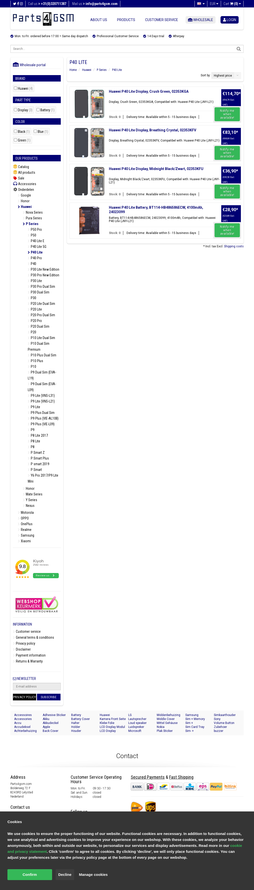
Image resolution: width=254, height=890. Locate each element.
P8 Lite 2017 (38, 435)
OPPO (23, 518)
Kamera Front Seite (113, 719)
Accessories (24, 184)
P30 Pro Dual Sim (41, 286)
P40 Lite (35, 252)
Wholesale (200, 20)
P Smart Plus (38, 458)
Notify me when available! (227, 114)
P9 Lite (34, 407)
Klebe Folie (107, 723)
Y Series (30, 500)
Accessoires (23, 715)
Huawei (25, 88)
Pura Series (32, 218)
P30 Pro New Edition (43, 275)
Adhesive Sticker (54, 715)
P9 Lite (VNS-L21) (41, 401)
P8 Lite (34, 441)
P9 (31, 430)
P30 (32, 298)
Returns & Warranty (28, 661)
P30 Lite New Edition (43, 269)
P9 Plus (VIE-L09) (41, 424)
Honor (24, 201)
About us (98, 20)
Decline (64, 874)
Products (126, 20)
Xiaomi (24, 541)
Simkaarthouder (225, 715)
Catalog (21, 167)
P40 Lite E (36, 241)
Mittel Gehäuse (167, 723)
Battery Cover (80, 719)
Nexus (28, 506)
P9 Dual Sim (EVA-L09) (42, 387)
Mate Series (32, 494)
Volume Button (224, 723)
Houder (76, 731)
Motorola (26, 513)
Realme (25, 530)
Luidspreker (136, 727)
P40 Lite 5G (37, 247)
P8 (31, 447)
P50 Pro (35, 229)
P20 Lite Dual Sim (41, 304)
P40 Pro (35, 258)
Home (73, 70)
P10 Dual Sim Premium (38, 346)
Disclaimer (22, 649)
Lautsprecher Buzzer (137, 719)
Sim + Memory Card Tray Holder (196, 719)
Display (25, 110)
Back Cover (50, 731)
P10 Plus (35, 361)
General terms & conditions (33, 637)
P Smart (35, 470)
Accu (17, 723)
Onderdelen (23, 190)
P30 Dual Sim (38, 292)
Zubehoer (220, 727)
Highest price (223, 75)
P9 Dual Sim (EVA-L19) (42, 375)
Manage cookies (93, 874)
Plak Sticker (165, 731)
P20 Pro (35, 321)
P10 (32, 367)
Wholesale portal (29, 65)
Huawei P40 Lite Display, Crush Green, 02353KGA (149, 91)
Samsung (26, 535)
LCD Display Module (108, 731)
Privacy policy (24, 643)
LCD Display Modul (112, 727)
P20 (32, 332)
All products (24, 172)
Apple (46, 727)
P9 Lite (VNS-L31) (41, 396)
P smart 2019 (38, 464)
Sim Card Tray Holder (194, 727)
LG (130, 715)
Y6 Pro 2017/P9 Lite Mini (43, 478)
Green (24, 140)
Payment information (29, 655)
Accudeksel (22, 727)
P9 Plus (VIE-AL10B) (43, 418)
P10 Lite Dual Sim (41, 338)
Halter (75, 723)
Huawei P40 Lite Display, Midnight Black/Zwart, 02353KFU (156, 169)
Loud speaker (137, 723)
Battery (47, 110)
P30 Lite (35, 281)
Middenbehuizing (168, 715)
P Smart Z (36, 453)
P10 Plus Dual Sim (42, 355)
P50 (32, 235)
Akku (46, 719)
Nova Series (33, 212)
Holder (75, 727)
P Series (30, 224)
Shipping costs (234, 246)
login (229, 20)
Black (24, 132)
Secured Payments (148, 777)
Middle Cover (166, 719)
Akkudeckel (51, 723)
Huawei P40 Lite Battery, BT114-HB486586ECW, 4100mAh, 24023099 (156, 209)
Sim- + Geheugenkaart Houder (195, 731)
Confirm (30, 874)
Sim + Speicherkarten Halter (195, 723)
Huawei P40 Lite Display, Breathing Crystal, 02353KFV (152, 130)
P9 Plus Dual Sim (41, 413)
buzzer (218, 731)
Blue (43, 132)
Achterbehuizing (25, 731)
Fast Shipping (181, 777)
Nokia (160, 727)
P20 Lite (35, 309)
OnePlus (25, 524)
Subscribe (49, 697)
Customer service (161, 20)
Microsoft (134, 731)
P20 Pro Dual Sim (41, 315)
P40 (32, 264)
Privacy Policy (24, 697)
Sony (217, 719)
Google (24, 195)
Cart (232, 4)
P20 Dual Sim (38, 326)
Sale (18, 178)
